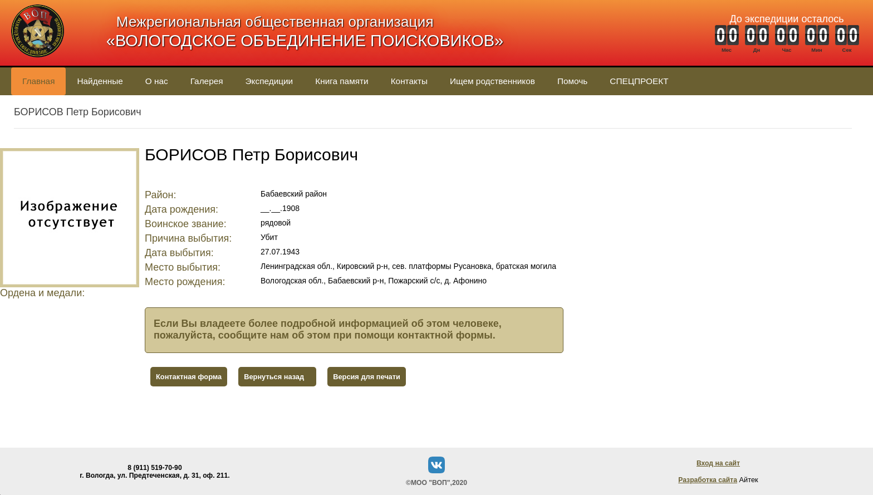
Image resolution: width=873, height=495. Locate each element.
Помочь (572, 81)
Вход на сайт (718, 463)
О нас (156, 81)
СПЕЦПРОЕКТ (639, 81)
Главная (38, 81)
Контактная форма (189, 377)
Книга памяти (341, 81)
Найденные (99, 81)
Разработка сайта (707, 480)
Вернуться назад (274, 377)
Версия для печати (366, 377)
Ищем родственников (492, 81)
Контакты (409, 81)
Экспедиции (269, 81)
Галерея (206, 81)
